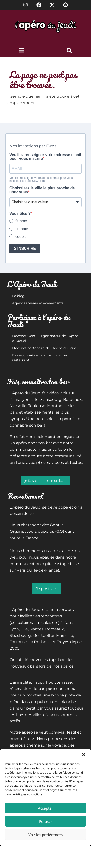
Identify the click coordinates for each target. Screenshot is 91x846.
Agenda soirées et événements (38, 303)
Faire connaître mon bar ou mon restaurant (39, 357)
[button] (83, 754)
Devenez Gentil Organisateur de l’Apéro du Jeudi (45, 338)
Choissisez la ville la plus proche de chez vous (42, 190)
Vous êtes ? (20, 214)
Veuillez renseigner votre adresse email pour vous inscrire (45, 157)
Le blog (18, 296)
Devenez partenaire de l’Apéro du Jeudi (44, 348)
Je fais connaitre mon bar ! (45, 480)
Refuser (45, 821)
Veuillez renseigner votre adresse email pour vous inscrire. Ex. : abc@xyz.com (41, 179)
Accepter (45, 808)
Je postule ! (47, 589)
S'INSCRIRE (25, 248)
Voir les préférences (45, 834)
